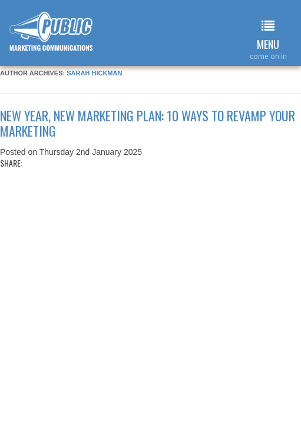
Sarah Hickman (94, 73)
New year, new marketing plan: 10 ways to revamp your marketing (147, 123)
